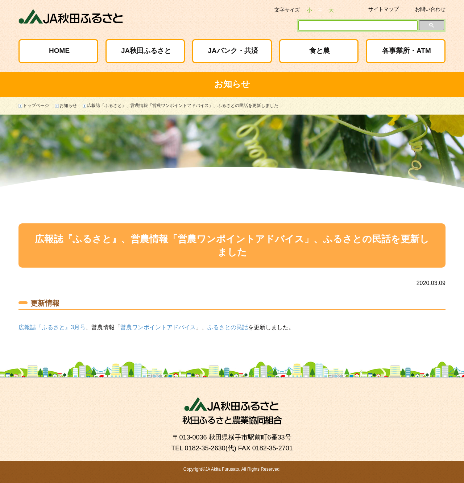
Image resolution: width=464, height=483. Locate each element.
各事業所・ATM (406, 50)
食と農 (319, 50)
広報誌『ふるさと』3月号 (52, 327)
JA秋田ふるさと (146, 50)
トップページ (36, 105)
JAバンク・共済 (233, 50)
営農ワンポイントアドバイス (158, 327)
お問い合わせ (430, 9)
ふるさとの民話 (227, 327)
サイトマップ (383, 9)
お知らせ (68, 105)
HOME (59, 50)
